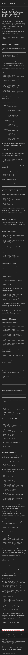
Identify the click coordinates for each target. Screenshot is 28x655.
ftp (6, 636)
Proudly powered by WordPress (8, 653)
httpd (8, 636)
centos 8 (3, 636)
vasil (13, 634)
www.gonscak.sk (8, 3)
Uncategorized (19, 634)
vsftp (14, 636)
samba (11, 636)
